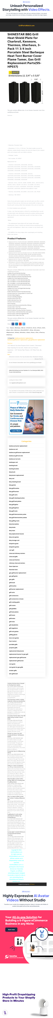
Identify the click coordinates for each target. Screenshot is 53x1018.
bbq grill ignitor (13, 504)
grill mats (12, 621)
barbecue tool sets (14, 459)
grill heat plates (14, 612)
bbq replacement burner (16, 534)
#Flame (39, 328)
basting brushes (14, 469)
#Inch (11, 330)
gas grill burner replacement (36, 340)
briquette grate (13, 543)
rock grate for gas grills (16, 667)
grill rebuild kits (13, 625)
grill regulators (13, 628)
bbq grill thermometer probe (17, 514)
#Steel (28, 332)
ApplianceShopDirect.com (19, 383)
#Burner (23, 328)
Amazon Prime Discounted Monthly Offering (19, 305)
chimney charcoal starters (17, 563)
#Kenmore (17, 330)
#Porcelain (37, 330)
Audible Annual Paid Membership (16, 273)
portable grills (13, 644)
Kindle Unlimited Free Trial (14, 300)
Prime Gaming (11, 303)
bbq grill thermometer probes (18, 517)
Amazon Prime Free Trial (14, 298)
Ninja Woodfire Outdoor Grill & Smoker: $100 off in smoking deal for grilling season (16, 780)
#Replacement (10, 332)
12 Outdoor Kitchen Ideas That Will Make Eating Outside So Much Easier (16, 717)
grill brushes (12, 586)
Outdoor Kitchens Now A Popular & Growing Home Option (16, 684)
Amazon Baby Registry (14, 295)
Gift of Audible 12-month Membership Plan (19, 275)
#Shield (17, 332)
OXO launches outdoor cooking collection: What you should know (16, 700)
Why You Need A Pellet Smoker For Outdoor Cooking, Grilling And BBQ (16, 798)
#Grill (43, 328)
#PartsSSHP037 (24, 330)
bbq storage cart (14, 540)
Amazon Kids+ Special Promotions (17, 308)
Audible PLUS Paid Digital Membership (18, 278)
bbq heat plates (14, 524)
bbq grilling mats (14, 521)
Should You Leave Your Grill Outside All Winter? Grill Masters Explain (16, 735)
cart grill (11, 550)
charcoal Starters (14, 560)
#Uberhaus (9, 334)
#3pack (12, 328)
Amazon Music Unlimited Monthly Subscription (20, 312)
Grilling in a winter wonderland (15, 766)
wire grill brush (13, 674)
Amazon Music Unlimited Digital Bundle (18, 313)
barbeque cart (13, 462)
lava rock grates (14, 638)
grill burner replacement (16, 589)
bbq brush (12, 472)
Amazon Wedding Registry (15, 297)
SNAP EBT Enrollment (13, 286)
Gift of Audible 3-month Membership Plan (19, 280)
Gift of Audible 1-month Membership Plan (19, 283)
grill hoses (12, 615)
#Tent (36, 332)
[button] (26, 31)
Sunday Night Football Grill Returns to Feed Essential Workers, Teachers (16, 833)
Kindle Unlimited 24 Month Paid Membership (19, 276)
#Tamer (33, 332)
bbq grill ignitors (14, 508)
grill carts (12, 592)
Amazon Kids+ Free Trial (14, 307)
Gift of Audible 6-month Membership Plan (19, 281)
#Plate (31, 330)
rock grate (12, 664)
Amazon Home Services (14, 302)
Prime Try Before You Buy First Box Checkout (19, 310)
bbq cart (11, 478)
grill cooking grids (14, 602)
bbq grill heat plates (15, 501)
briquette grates (14, 547)
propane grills (13, 647)
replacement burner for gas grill (18, 654)
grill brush (12, 582)
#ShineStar (23, 332)
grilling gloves (13, 634)
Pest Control (12, 641)
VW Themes (31, 884)
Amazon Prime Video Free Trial (16, 315)
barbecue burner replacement (24, 338)
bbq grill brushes (14, 488)
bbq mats (12, 530)
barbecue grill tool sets (16, 456)
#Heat (8, 330)
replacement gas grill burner (17, 657)
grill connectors (13, 595)
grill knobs (12, 618)
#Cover (34, 328)
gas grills (12, 579)
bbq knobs (12, 527)
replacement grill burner (16, 661)
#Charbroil (29, 328)
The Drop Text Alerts (13, 290)
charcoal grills (13, 556)
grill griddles (12, 608)
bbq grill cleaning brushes (17, 498)
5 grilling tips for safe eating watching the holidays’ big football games (15, 816)
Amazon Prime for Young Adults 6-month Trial (20, 293)
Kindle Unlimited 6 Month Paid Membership (19, 291)
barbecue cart (13, 449)
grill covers (12, 605)
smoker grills (13, 670)
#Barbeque (17, 328)
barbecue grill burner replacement (18, 340)
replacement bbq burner (16, 651)
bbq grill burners (14, 491)
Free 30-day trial (37, 392)
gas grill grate (13, 576)
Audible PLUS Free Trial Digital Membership (19, 288)
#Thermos (42, 332)
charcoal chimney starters (17, 553)
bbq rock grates (14, 537)
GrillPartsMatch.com (26, 25)
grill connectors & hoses (16, 599)
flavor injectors (13, 566)
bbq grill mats (13, 511)
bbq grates (12, 485)
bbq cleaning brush (15, 482)
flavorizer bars (13, 569)
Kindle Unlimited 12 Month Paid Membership (19, 285)
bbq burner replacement (16, 475)
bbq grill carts (13, 495)
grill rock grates (13, 631)
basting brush (13, 465)
